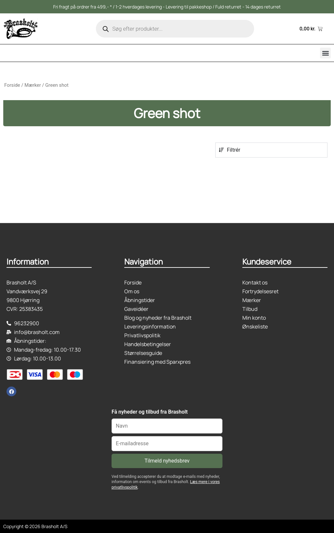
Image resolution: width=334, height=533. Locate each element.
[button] (325, 53)
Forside (12, 85)
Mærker (32, 85)
